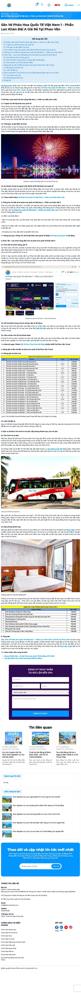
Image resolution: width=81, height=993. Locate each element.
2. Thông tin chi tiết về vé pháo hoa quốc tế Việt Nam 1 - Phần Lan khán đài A (32, 52)
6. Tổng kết (6, 80)
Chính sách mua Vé (7, 939)
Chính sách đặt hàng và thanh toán (13, 942)
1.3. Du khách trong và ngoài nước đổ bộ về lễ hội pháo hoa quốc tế (29, 50)
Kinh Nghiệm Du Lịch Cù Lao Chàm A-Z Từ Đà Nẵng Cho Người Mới (38, 831)
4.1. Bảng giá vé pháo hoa (13, 68)
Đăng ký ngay (40, 714)
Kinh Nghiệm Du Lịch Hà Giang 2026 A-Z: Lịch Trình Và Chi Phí (36, 814)
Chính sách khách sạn (8, 929)
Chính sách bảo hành (8, 954)
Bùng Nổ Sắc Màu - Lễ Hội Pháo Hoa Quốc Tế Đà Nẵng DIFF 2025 (29, 656)
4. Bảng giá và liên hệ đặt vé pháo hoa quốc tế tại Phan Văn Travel (28, 65)
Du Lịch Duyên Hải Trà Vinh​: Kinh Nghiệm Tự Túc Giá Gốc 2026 (13, 754)
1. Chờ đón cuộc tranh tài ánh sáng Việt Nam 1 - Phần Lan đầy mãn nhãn (30, 42)
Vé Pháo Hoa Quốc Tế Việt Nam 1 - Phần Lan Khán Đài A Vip (41, 197)
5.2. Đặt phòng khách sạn (13, 78)
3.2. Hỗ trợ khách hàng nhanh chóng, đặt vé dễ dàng (23, 60)
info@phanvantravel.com (9, 905)
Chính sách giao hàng (8, 948)
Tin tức (5, 783)
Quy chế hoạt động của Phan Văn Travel (12, 959)
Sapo (36, 968)
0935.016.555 (5, 910)
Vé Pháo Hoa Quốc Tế (59, 236)
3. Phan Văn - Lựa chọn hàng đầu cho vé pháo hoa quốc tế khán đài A (29, 55)
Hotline (71, 5)
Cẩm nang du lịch (12, 792)
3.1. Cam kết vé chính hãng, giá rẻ (16, 57)
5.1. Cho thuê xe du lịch (12, 75)
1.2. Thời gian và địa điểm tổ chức (16, 47)
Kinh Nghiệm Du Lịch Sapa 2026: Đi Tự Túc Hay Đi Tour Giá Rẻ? (36, 797)
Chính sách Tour (6, 936)
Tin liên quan (40, 727)
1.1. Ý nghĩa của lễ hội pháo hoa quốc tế (18, 45)
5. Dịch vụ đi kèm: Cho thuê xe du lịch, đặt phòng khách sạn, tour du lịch (30, 73)
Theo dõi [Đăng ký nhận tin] (56, 866)
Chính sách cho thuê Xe (9, 932)
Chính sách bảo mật (8, 945)
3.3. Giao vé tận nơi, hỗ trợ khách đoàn (18, 63)
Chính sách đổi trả (7, 951)
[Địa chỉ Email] (40, 866)
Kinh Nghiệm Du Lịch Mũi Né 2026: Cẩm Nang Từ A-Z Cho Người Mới (38, 823)
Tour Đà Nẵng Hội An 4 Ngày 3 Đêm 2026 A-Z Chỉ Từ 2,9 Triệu (67, 754)
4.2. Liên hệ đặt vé (10, 70)
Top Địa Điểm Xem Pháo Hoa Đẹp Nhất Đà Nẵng (23, 658)
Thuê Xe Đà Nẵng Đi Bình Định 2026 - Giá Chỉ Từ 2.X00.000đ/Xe (40, 754)
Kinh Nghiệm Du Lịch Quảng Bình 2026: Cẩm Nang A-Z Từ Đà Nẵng (38, 805)
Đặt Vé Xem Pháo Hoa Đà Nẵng (32, 344)
